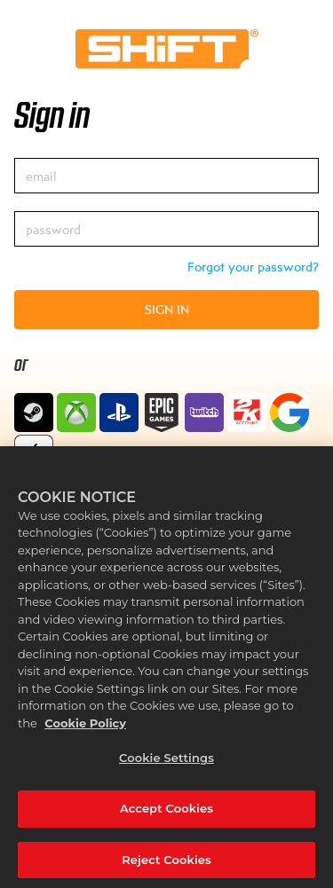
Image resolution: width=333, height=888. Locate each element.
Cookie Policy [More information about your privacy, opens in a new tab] (85, 727)
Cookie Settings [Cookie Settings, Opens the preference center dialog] (166, 763)
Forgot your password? (253, 266)
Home (166, 48)
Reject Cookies (166, 864)
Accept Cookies (166, 812)
